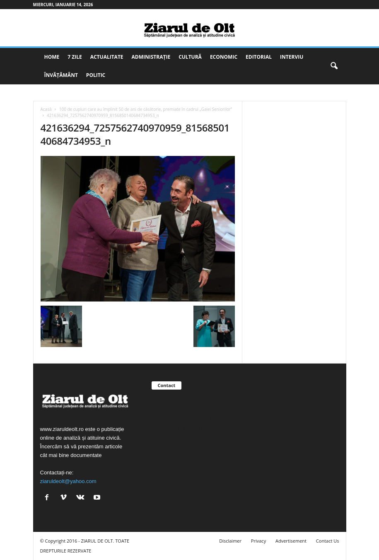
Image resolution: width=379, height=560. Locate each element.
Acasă (46, 109)
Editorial (259, 56)
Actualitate (106, 56)
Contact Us (327, 541)
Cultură (190, 56)
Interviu (291, 56)
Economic (223, 56)
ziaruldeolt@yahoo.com (68, 481)
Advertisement (291, 541)
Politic (95, 75)
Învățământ (61, 75)
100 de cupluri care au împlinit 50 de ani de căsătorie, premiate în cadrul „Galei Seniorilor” (145, 109)
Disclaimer (230, 541)
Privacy (258, 541)
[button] (334, 66)
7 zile (75, 56)
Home (52, 56)
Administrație (151, 56)
